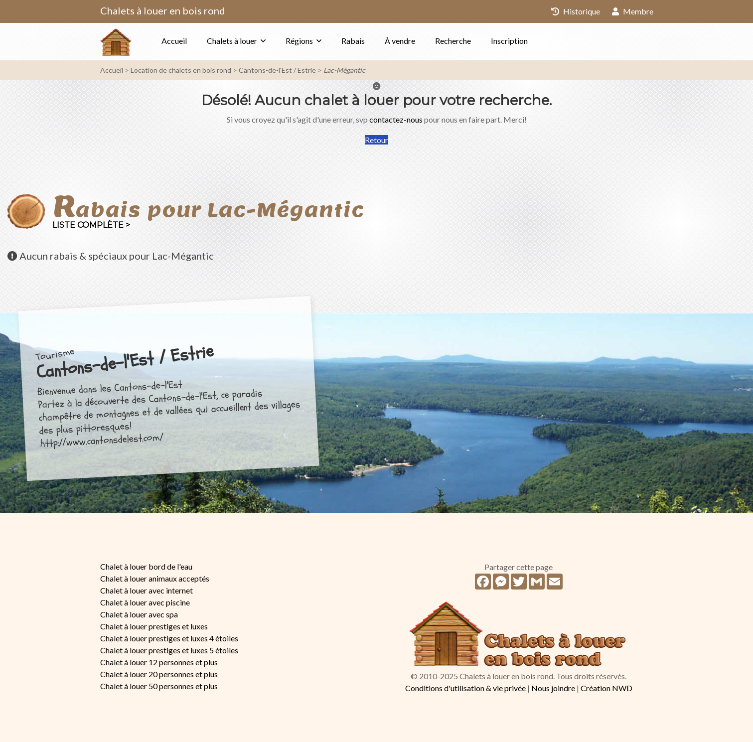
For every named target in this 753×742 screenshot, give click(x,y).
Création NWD (606, 688)
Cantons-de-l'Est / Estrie (277, 70)
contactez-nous (396, 119)
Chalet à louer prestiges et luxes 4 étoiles (169, 638)
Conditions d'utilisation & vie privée (465, 688)
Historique (575, 11)
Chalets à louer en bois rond (162, 10)
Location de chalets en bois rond (181, 70)
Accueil (174, 40)
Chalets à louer (232, 40)
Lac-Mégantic (344, 70)
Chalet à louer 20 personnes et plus (159, 674)
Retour (376, 140)
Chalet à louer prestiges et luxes (154, 626)
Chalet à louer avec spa (139, 614)
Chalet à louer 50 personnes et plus (159, 686)
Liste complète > (91, 225)
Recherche (453, 40)
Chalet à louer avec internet (146, 590)
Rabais (353, 40)
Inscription (509, 40)
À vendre (400, 40)
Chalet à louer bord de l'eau (146, 566)
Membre (632, 11)
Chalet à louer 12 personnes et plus (159, 662)
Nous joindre (553, 688)
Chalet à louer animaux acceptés (154, 578)
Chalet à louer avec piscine (145, 602)
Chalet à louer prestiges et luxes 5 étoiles (169, 650)
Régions (299, 40)
